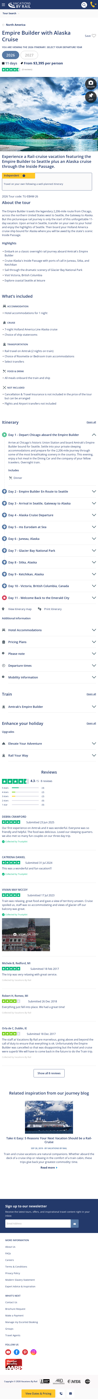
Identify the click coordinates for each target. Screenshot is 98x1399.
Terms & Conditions (16, 1266)
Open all (91, 422)
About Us (10, 1246)
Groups (9, 1328)
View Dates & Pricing (38, 1393)
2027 (29, 55)
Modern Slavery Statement (20, 1279)
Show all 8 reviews (49, 1073)
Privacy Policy (12, 1273)
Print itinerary (53, 609)
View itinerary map (20, 609)
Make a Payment (14, 1315)
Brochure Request (15, 1308)
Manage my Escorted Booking (21, 1322)
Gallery (91, 84)
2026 (10, 55)
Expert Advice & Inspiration (20, 1286)
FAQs (8, 1253)
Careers (9, 1260)
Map (90, 97)
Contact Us (11, 1302)
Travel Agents (12, 1335)
